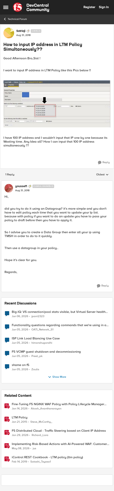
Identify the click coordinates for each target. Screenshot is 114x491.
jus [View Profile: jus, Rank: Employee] (34, 448)
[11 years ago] (19, 422)
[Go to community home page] (31, 7)
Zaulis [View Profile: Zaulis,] (35, 369)
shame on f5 (20, 365)
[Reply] (104, 162)
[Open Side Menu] (5, 7)
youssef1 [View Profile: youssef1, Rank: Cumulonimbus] (21, 186)
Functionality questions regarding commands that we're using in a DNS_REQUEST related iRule (59, 325)
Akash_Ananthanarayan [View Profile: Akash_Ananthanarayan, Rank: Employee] (46, 408)
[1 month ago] (20, 316)
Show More (57, 377)
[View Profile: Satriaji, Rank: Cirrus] (8, 33)
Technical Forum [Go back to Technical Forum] (15, 19)
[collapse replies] (57, 183)
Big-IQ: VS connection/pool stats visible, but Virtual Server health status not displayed (58, 312)
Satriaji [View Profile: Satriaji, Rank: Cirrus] (20, 31)
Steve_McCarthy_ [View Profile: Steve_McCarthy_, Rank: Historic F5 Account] (41, 422)
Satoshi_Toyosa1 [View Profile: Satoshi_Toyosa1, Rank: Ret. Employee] (40, 461)
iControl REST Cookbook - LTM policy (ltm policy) (47, 457)
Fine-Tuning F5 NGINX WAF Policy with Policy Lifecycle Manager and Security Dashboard (58, 404)
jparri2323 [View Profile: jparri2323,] (37, 316)
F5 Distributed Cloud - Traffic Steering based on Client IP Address (59, 431)
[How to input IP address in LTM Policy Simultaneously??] (22, 190)
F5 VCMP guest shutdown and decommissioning (46, 352)
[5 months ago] (20, 435)
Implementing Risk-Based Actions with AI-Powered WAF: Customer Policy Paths (59, 444)
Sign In (104, 7)
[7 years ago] (19, 462)
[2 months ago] (21, 448)
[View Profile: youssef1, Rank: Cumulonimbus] (8, 188)
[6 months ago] (20, 408)
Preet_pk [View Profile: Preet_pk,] (37, 356)
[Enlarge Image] (57, 103)
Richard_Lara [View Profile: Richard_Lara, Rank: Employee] (40, 435)
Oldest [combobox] (102, 174)
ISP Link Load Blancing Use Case (36, 338)
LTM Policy (19, 417)
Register (89, 7)
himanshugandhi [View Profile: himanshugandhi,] (41, 343)
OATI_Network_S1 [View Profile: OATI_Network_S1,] (42, 329)
